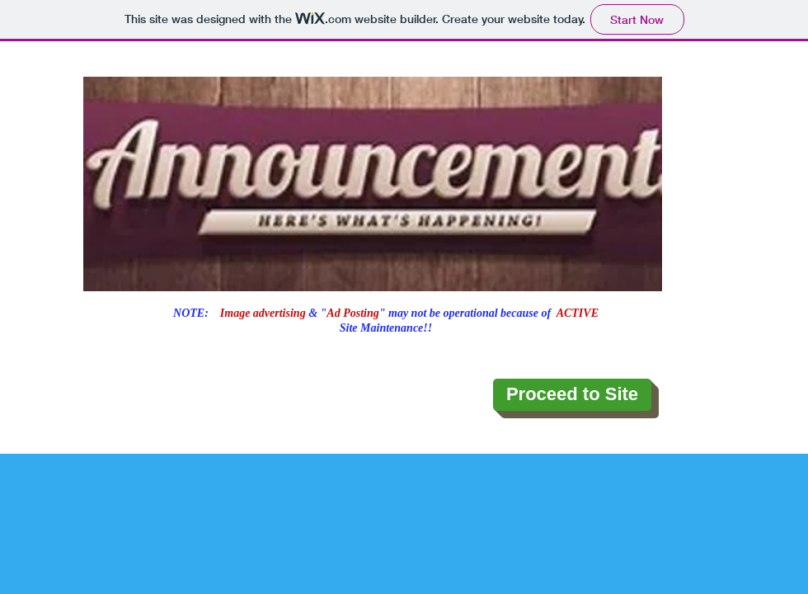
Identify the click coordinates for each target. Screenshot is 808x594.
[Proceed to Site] (572, 395)
